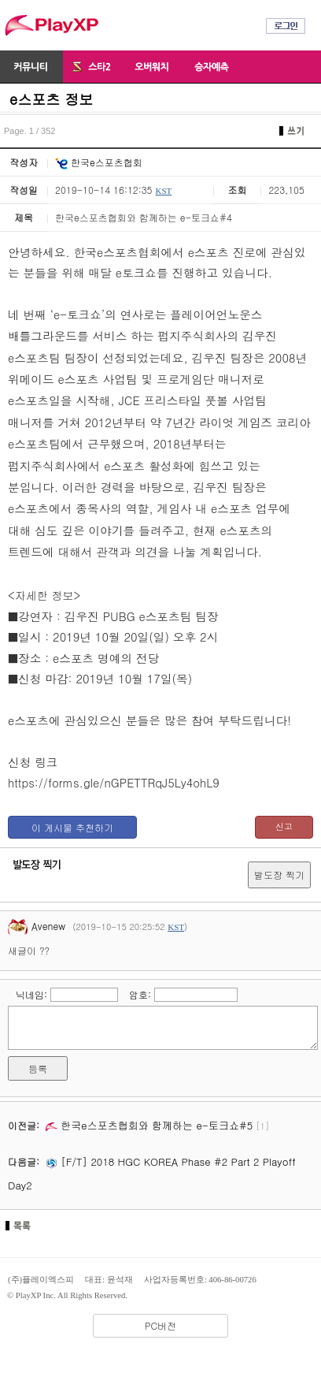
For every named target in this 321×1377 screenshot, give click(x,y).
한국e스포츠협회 (98, 162)
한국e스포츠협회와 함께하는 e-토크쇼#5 (149, 1125)
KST (163, 190)
